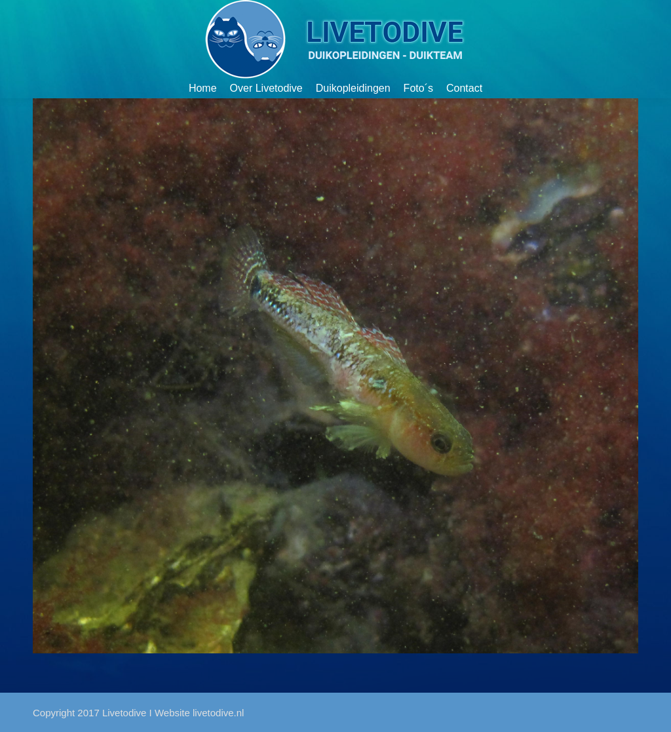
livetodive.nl (218, 712)
